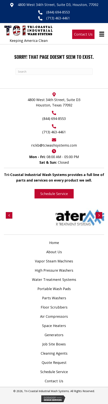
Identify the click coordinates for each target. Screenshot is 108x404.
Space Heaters (54, 325)
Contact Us (54, 381)
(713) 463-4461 (58, 18)
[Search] (54, 71)
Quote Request (54, 362)
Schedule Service (54, 371)
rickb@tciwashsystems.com (54, 145)
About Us (54, 252)
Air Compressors (54, 316)
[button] (83, 34)
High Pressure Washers (54, 270)
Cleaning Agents (54, 353)
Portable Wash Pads (54, 288)
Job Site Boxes (54, 344)
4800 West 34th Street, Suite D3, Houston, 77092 (58, 4)
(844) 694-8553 (58, 12)
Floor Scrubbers (54, 307)
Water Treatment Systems (54, 279)
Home (54, 242)
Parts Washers (54, 298)
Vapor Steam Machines (54, 261)
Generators (54, 335)
